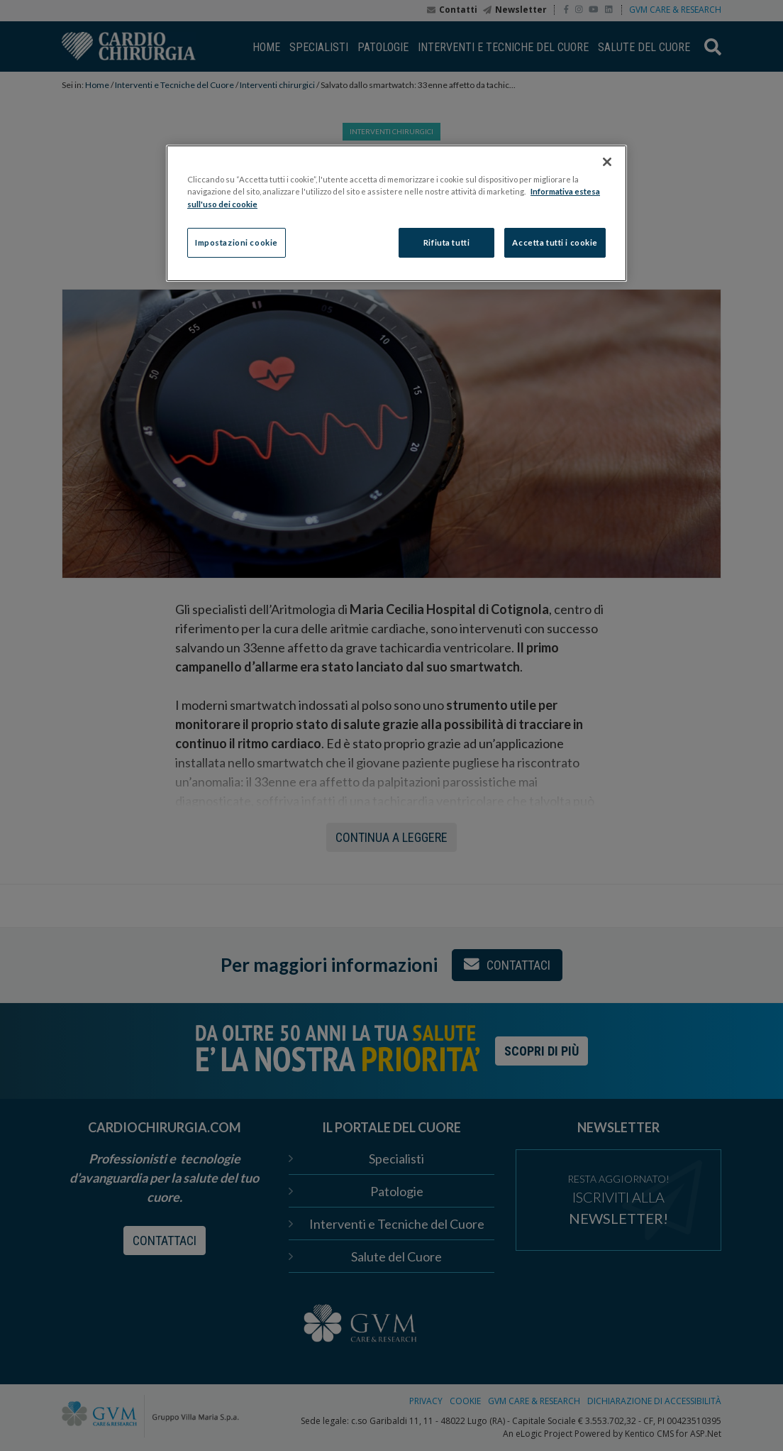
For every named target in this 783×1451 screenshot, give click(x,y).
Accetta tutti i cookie (555, 242)
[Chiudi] (607, 161)
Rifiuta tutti (446, 242)
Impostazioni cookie (236, 242)
